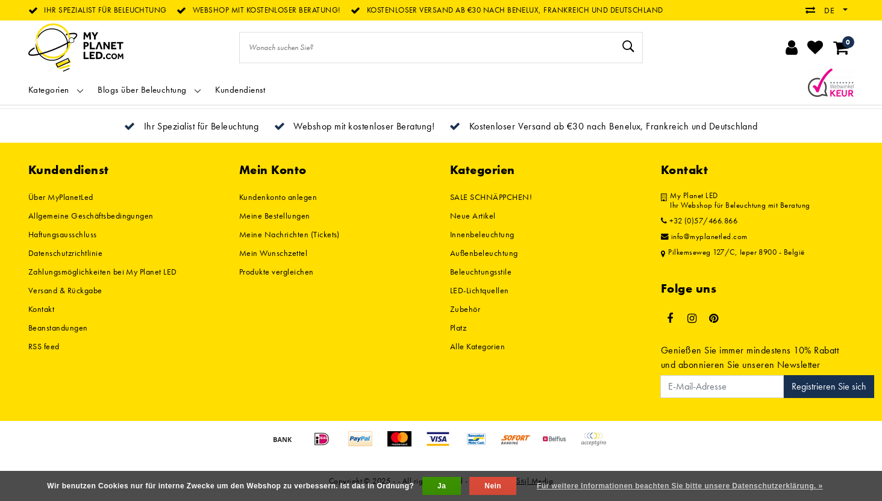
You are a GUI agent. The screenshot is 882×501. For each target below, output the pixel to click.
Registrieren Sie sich (829, 386)
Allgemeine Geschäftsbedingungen (91, 215)
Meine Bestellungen (274, 215)
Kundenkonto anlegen (278, 196)
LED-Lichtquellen (479, 290)
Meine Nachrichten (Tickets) (289, 234)
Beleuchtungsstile (480, 271)
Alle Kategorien (477, 346)
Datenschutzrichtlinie (65, 252)
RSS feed (44, 346)
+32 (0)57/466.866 (699, 221)
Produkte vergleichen (276, 271)
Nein (492, 486)
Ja (441, 486)
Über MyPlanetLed (60, 196)
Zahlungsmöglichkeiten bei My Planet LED (102, 271)
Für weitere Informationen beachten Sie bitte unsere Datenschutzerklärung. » (680, 486)
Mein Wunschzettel (273, 252)
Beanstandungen (58, 327)
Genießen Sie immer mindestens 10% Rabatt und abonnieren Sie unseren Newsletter (750, 357)
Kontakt (41, 308)
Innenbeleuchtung (482, 234)
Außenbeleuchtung (484, 252)
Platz (458, 327)
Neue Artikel (473, 215)
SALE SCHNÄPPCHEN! (491, 196)
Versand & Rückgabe (65, 290)
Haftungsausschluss (62, 234)
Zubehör (465, 308)
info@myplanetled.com (704, 236)
